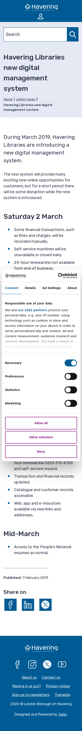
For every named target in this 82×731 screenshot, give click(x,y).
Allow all (41, 423)
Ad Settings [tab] (51, 288)
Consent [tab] (11, 288)
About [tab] (72, 288)
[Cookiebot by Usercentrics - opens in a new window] (58, 276)
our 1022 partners (32, 310)
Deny (41, 451)
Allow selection (41, 437)
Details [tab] (30, 288)
